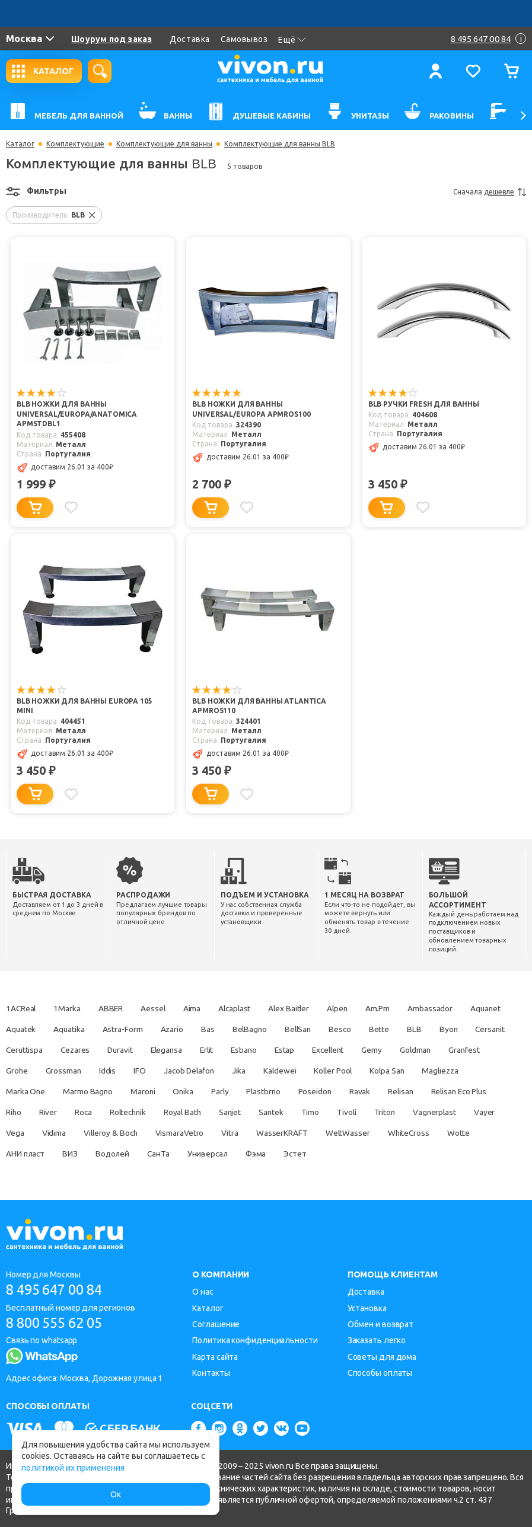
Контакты (211, 1373)
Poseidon (438, 1092)
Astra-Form (176, 1029)
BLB (480, 1029)
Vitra (381, 1133)
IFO (246, 1071)
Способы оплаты (380, 1373)
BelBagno (308, 1029)
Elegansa (261, 1050)
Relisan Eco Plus (80, 1112)
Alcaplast (243, 1009)
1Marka (69, 1009)
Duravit (212, 1050)
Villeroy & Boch (258, 1133)
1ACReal (21, 1009)
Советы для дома (382, 1357)
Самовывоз (244, 39)
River (173, 1112)
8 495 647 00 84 (58, 1290)
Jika (350, 1071)
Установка (367, 1308)
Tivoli (485, 1112)
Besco (403, 1029)
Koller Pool (448, 1071)
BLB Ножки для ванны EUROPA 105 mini (93, 701)
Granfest (72, 1071)
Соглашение (216, 1324)
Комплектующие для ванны (164, 144)
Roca (210, 1112)
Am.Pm (393, 1009)
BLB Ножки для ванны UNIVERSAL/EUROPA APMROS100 (251, 410)
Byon (15, 1050)
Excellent (433, 1050)
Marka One (137, 1092)
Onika (300, 1092)
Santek (406, 1112)
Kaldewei (392, 1071)
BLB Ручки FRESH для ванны (423, 404)
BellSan (358, 1029)
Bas (264, 1029)
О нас (203, 1291)
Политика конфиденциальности (254, 1341)
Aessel (158, 1009)
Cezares (165, 1050)
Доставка (189, 39)
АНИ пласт (194, 1154)
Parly (339, 1092)
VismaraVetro (329, 1133)
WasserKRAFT (434, 1133)
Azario (226, 1029)
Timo (447, 1112)
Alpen (351, 1009)
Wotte (143, 1154)
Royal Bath (314, 1112)
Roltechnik (256, 1112)
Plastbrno (384, 1092)
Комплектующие (75, 144)
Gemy (479, 1050)
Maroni (258, 1092)
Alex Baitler (300, 1009)
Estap (387, 1050)
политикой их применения (73, 1467)
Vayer (120, 1133)
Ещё (292, 39)
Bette (444, 1029)
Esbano (343, 1050)
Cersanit (59, 1050)
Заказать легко (377, 1341)
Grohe (119, 1071)
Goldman (22, 1071)
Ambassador (447, 1009)
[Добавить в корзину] (35, 507)
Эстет (476, 1154)
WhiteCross (91, 1154)
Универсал (383, 1154)
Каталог (20, 144)
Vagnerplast (68, 1133)
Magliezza (79, 1092)
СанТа (333, 1154)
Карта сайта (215, 1357)
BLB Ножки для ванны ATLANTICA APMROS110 (259, 706)
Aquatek (71, 1029)
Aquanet (21, 1029)
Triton (16, 1133)
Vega (159, 1133)
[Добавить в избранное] (71, 507)
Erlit (304, 1050)
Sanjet (363, 1112)
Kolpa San (24, 1092)
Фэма (434, 1154)
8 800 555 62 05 (58, 1323)
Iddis (212, 1071)
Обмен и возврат (381, 1324)
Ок (115, 1494)
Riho (137, 1112)
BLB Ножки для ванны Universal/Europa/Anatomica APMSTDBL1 (77, 415)
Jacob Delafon (297, 1071)
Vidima (199, 1133)
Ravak (484, 1092)
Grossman (167, 1071)
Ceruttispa (112, 1050)
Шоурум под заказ (111, 39)
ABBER (115, 1009)
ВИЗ (241, 1154)
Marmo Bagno (201, 1092)
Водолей (284, 1154)
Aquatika (121, 1029)
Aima (199, 1009)
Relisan (19, 1112)
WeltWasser (28, 1154)
